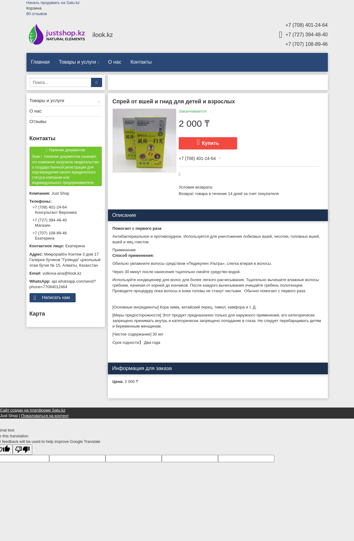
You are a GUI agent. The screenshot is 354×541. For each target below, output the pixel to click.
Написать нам (56, 297)
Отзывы (38, 121)
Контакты (141, 62)
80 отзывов (36, 13)
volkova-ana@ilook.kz (62, 273)
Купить (210, 143)
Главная (40, 62)
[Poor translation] (22, 449)
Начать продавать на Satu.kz (53, 2)
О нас (114, 62)
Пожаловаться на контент (45, 415)
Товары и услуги (77, 62)
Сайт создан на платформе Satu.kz (32, 410)
